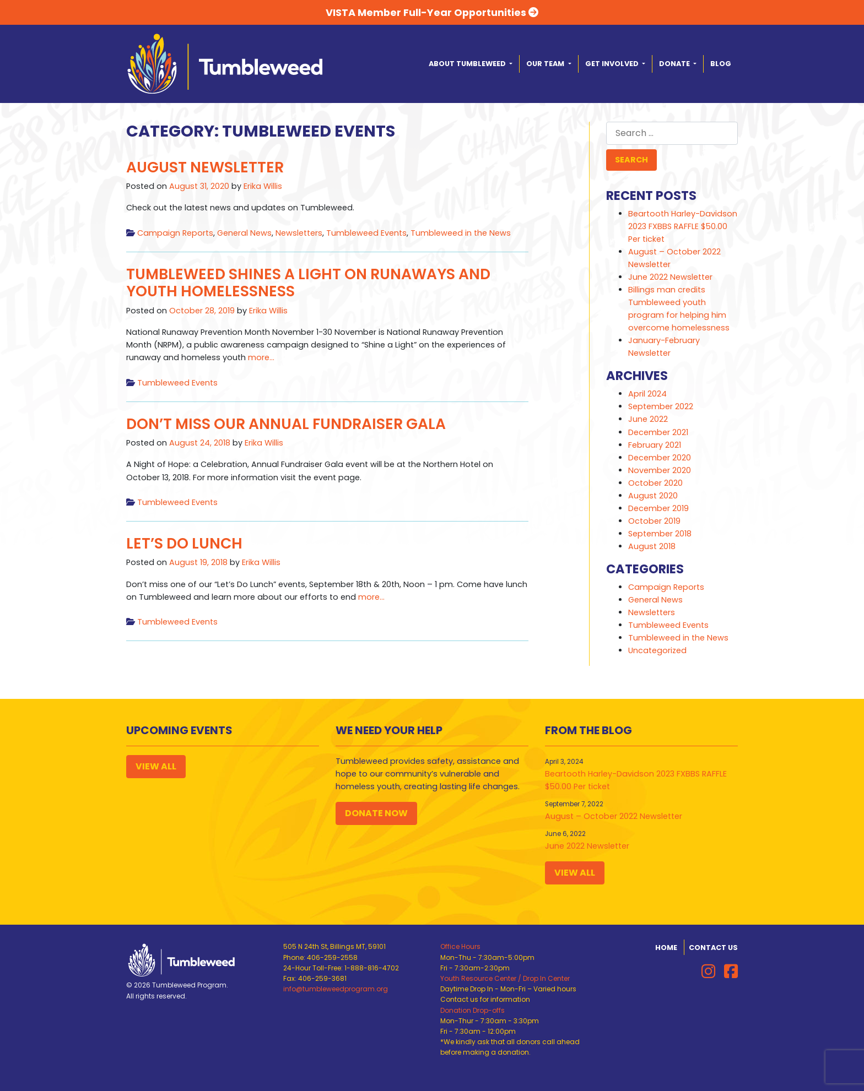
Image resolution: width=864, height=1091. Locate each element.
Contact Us (713, 947)
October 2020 (655, 482)
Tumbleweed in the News (461, 232)
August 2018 (652, 546)
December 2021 (658, 432)
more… (260, 357)
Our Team (546, 63)
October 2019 (654, 520)
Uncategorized (657, 650)
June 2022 (648, 419)
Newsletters (299, 232)
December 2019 (658, 508)
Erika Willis (263, 186)
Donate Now (376, 813)
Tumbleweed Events (366, 232)
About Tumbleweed (468, 63)
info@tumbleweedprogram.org (335, 989)
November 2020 (659, 470)
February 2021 (654, 444)
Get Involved (612, 63)
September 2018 (660, 533)
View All (156, 766)
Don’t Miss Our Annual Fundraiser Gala (286, 424)
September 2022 (660, 406)
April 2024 (647, 393)
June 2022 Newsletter (670, 277)
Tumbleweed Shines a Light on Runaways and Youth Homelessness (308, 283)
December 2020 (659, 457)
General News (244, 232)
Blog (720, 63)
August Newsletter (205, 167)
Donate (675, 63)
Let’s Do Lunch (184, 543)
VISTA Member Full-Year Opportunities (432, 12)
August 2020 (653, 495)
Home (666, 947)
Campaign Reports (175, 232)
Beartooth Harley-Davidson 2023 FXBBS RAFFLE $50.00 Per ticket (682, 226)
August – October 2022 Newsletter (613, 816)
